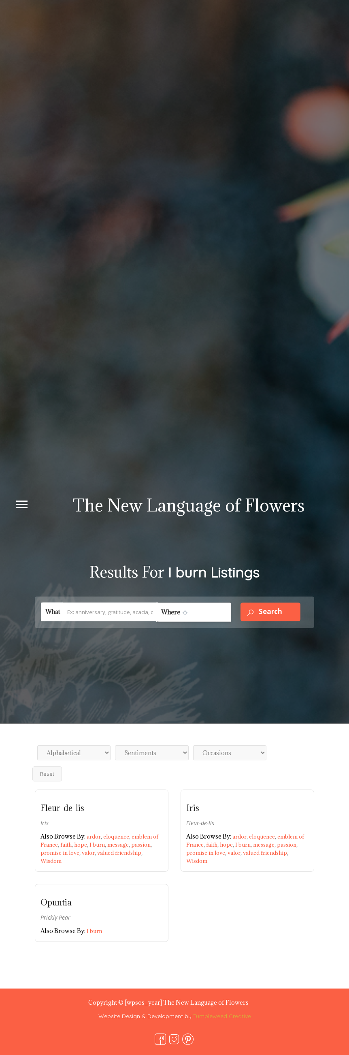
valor (89, 852)
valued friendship (120, 852)
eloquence (117, 836)
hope (81, 844)
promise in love (61, 852)
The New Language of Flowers (188, 505)
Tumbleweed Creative (222, 1016)
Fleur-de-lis (62, 808)
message (119, 844)
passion (141, 844)
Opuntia (56, 902)
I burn (98, 844)
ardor (95, 836)
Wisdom (51, 861)
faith (67, 844)
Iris (192, 808)
